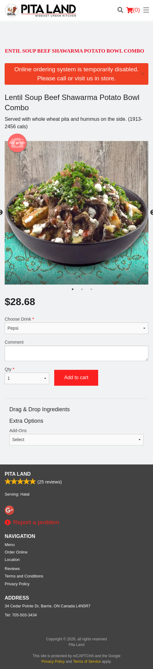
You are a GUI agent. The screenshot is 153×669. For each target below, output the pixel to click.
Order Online (16, 552)
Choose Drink (76, 325)
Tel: (21, 615)
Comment (76, 350)
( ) (133, 10)
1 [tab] (72, 289)
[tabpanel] (76, 213)
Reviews (12, 568)
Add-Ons (76, 436)
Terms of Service (87, 661)
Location (12, 559)
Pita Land (18, 474)
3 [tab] (91, 289)
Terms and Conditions (24, 576)
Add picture (17, 143)
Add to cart (76, 377)
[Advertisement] (75, 34)
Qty (27, 375)
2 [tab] (82, 289)
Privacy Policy (17, 584)
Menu (10, 544)
